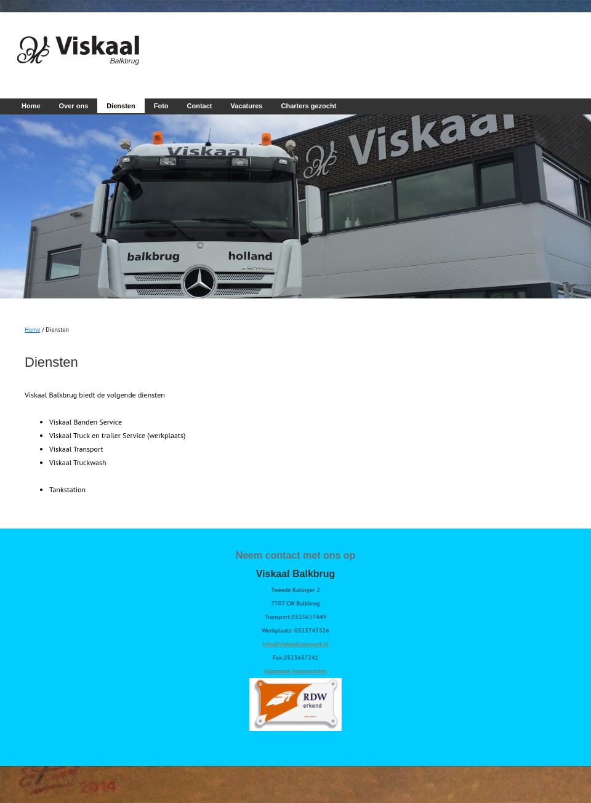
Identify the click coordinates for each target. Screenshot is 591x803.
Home (31, 106)
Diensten (121, 106)
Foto (161, 106)
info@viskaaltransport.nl (295, 644)
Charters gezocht (308, 106)
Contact (199, 106)
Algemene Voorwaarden (295, 671)
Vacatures (247, 106)
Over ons (74, 106)
